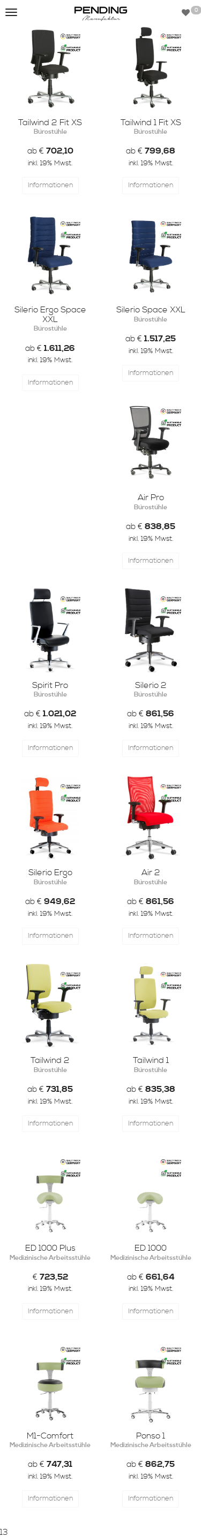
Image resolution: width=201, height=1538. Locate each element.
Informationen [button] (50, 185)
